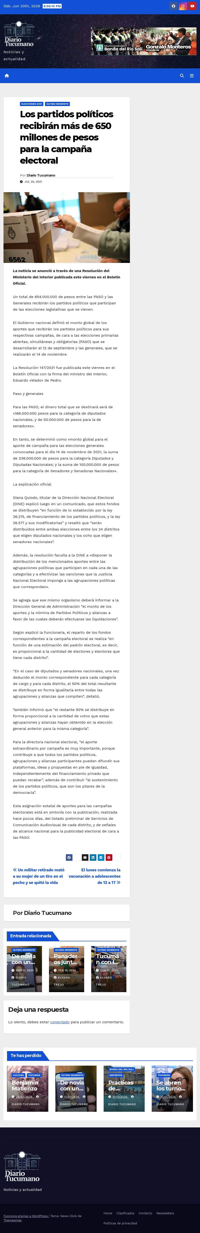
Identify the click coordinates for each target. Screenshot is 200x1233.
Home (108, 1213)
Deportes (116, 1075)
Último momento (57, 104)
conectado (59, 1022)
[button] (182, 76)
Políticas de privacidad (120, 1223)
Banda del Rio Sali (122, 1069)
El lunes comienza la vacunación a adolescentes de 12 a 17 (95, 876)
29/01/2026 (25, 1096)
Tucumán (34, 1075)
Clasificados (126, 1213)
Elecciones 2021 (31, 104)
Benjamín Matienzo (25, 1085)
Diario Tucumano (41, 175)
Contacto (145, 1213)
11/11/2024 (72, 1096)
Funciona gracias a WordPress (26, 1216)
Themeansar (13, 1220)
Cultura (18, 1075)
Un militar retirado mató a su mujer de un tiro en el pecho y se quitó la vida (38, 876)
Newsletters (165, 1213)
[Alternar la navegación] (191, 76)
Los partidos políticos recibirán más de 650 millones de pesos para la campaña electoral (66, 137)
